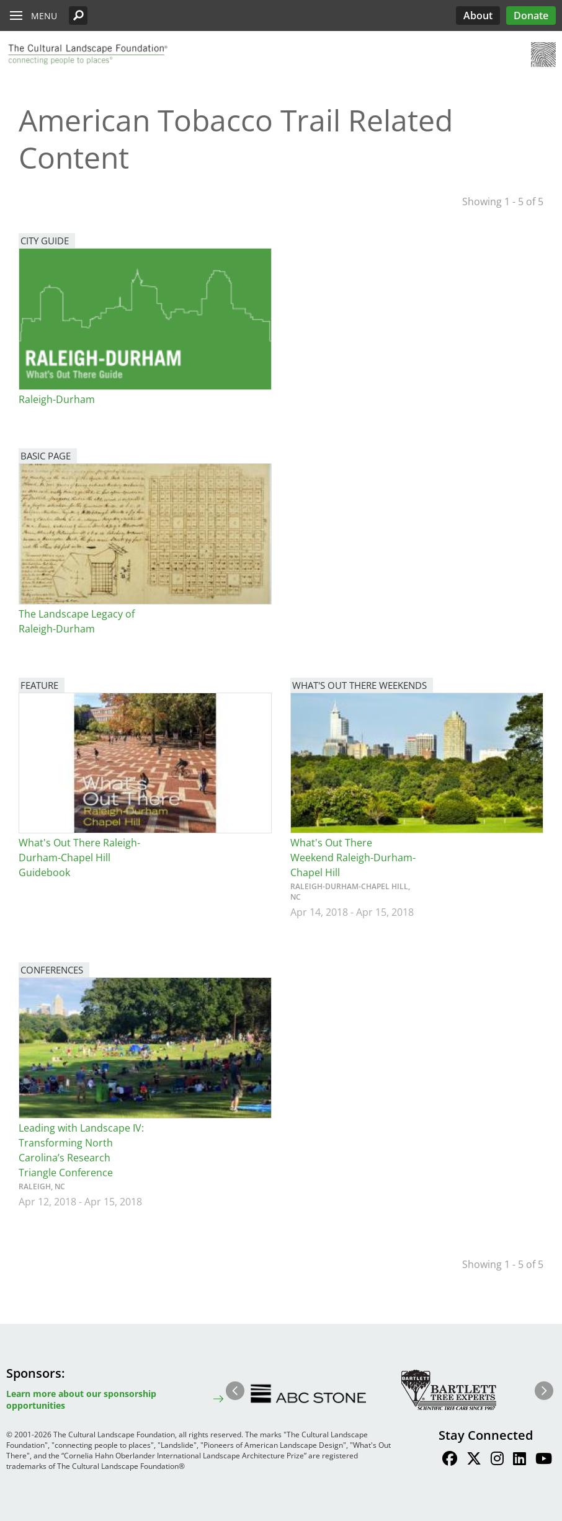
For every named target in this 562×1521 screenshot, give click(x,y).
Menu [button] (44, 16)
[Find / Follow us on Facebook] (449, 1460)
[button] (78, 15)
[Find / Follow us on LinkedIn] (519, 1460)
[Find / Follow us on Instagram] (497, 1460)
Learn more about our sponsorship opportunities (81, 1399)
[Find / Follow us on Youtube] (543, 1460)
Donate (531, 15)
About (478, 15)
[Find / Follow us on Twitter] (473, 1460)
